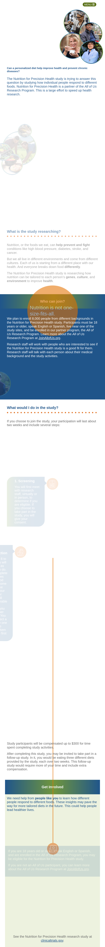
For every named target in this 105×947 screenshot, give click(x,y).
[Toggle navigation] (89, 4)
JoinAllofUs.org (49, 338)
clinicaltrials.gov (52, 940)
